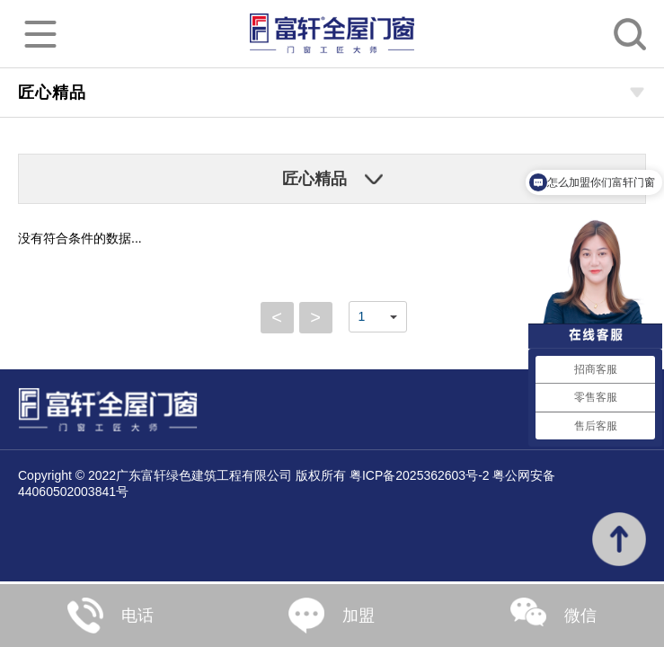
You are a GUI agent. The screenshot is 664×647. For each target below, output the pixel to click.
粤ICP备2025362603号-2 (420, 475)
